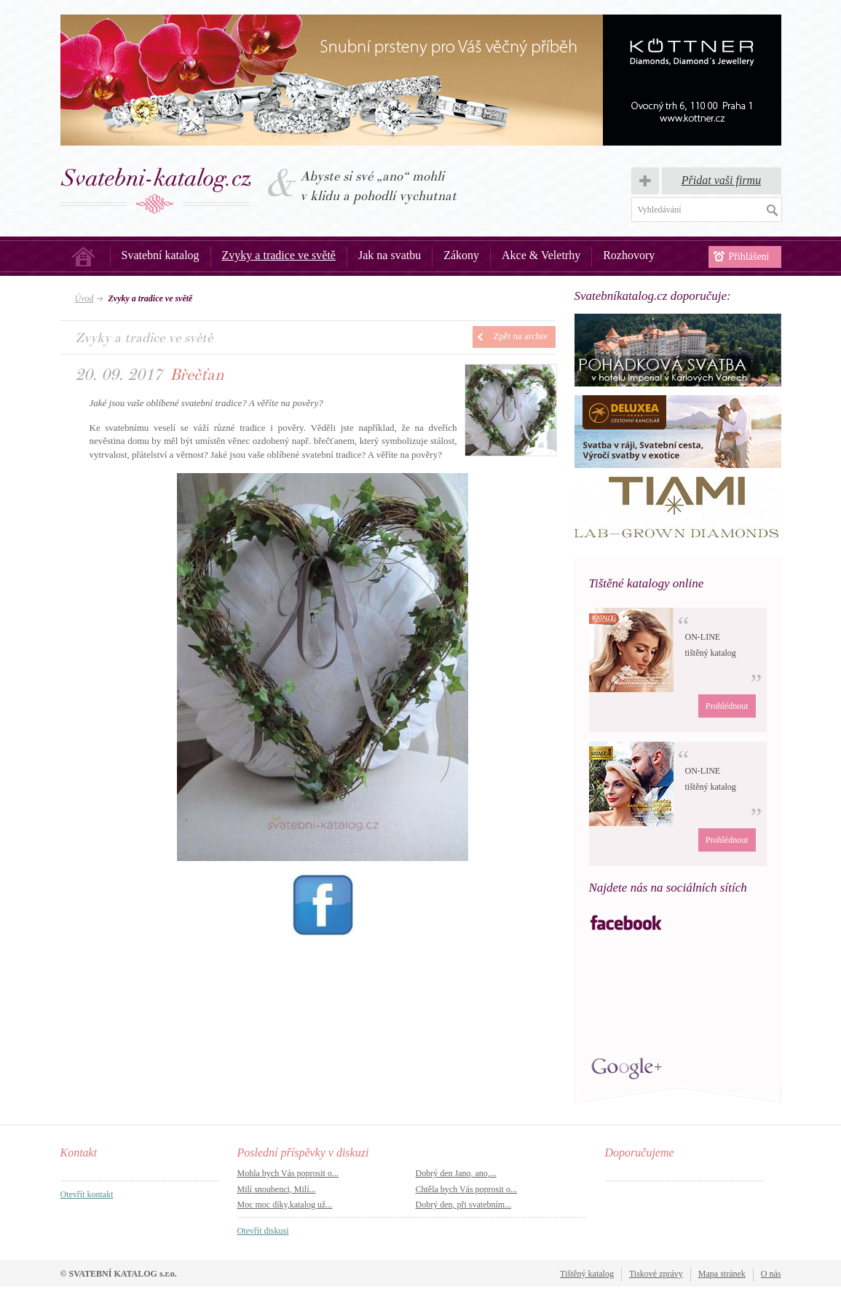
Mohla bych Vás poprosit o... (288, 1173)
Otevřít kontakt (87, 1194)
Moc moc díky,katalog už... (285, 1204)
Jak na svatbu (389, 255)
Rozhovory (629, 255)
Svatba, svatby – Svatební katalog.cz (156, 190)
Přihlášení (749, 256)
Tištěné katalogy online (646, 583)
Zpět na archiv (520, 335)
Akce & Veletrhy (541, 255)
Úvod (83, 256)
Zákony (461, 255)
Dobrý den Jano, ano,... (456, 1173)
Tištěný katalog (587, 1274)
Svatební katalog (161, 255)
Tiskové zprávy (656, 1274)
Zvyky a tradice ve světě (279, 255)
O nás (771, 1274)
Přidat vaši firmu (721, 180)
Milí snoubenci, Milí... (276, 1189)
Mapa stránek (722, 1274)
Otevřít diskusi (263, 1231)
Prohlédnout (727, 706)
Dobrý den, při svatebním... (464, 1204)
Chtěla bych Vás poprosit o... (466, 1189)
